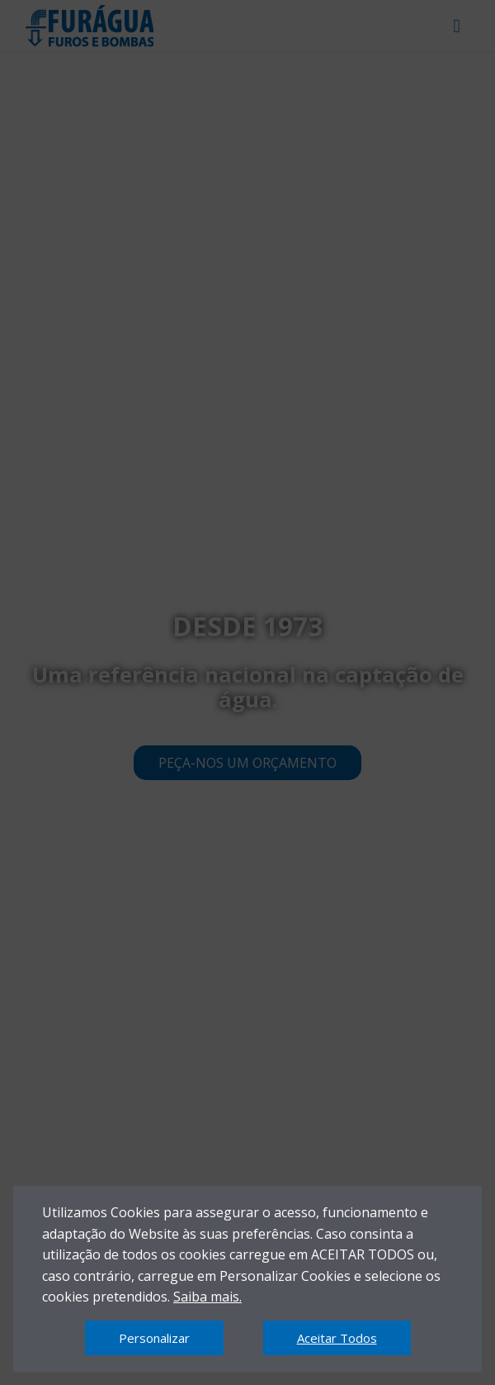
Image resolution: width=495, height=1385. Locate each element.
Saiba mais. (207, 1296)
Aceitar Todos (337, 1338)
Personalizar (154, 1338)
